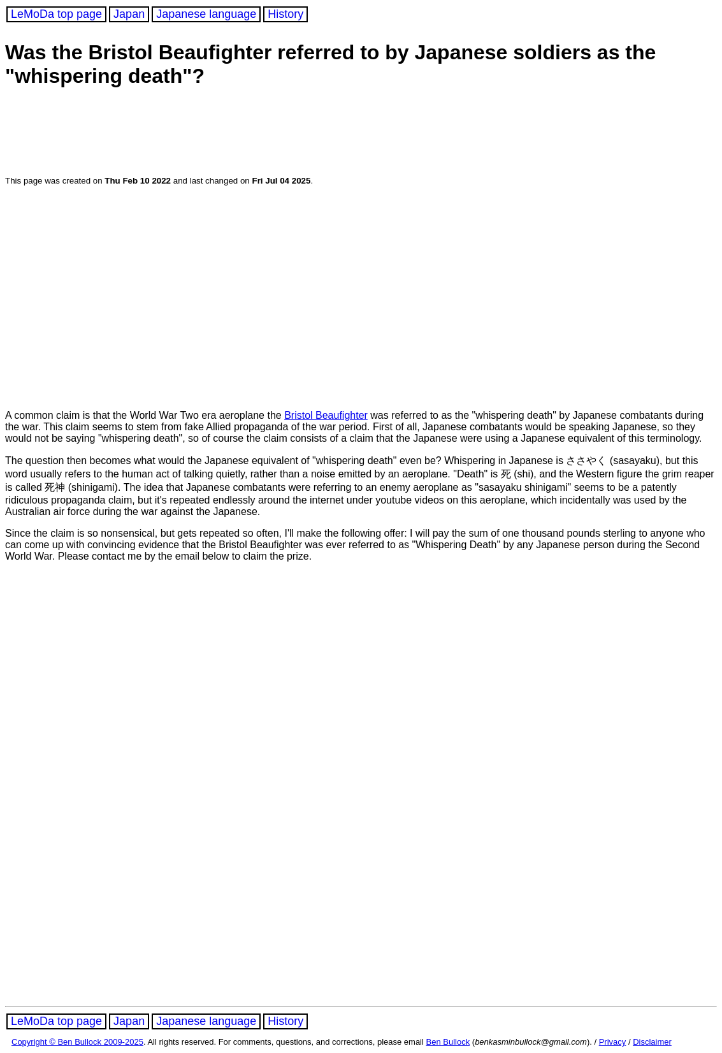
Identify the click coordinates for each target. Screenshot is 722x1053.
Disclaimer (652, 1042)
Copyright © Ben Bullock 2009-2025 (77, 1042)
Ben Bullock (448, 1042)
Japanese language (206, 14)
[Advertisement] (250, 133)
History (285, 14)
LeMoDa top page (56, 14)
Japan (129, 14)
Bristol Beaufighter (326, 415)
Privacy (612, 1042)
